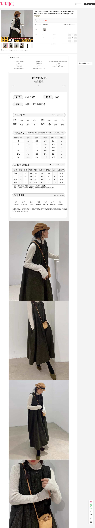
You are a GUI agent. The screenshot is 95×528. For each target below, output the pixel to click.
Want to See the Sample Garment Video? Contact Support (15, 50)
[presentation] (1, 45)
